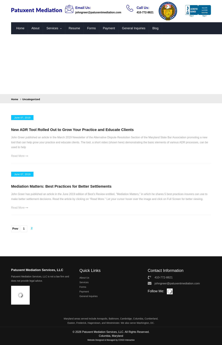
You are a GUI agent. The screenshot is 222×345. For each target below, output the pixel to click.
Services (52, 28)
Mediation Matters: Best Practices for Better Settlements (61, 186)
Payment (109, 28)
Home (20, 28)
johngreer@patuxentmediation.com (98, 12)
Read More (19, 155)
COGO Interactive (126, 340)
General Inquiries (133, 28)
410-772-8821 (145, 12)
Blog (155, 28)
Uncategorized (31, 99)
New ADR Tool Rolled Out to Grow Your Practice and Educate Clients (72, 130)
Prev (15, 228)
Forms (91, 28)
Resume (74, 28)
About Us (84, 277)
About (35, 28)
